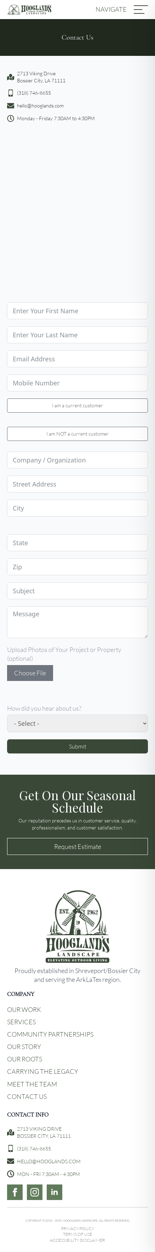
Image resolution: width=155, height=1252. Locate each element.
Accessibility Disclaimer (77, 1240)
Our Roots (24, 1059)
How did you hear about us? (44, 708)
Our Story (24, 1046)
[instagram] (34, 1192)
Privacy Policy (77, 1228)
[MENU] (141, 9)
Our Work (24, 1009)
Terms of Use (77, 1234)
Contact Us (27, 1096)
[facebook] (15, 1192)
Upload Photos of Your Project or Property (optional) (64, 654)
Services (21, 1022)
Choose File (30, 673)
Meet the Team (32, 1084)
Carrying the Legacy (42, 1071)
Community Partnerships (50, 1034)
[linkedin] (54, 1192)
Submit (77, 746)
